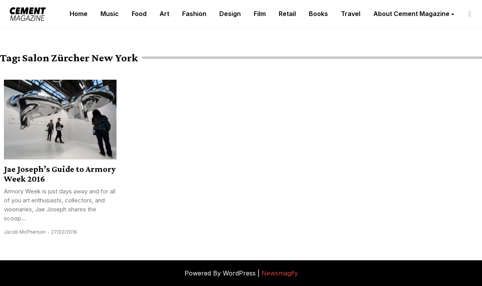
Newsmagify (280, 273)
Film (260, 14)
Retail (287, 14)
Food (139, 14)
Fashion (194, 14)
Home (79, 14)
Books (318, 14)
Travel (350, 14)
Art (164, 14)
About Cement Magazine (411, 14)
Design (230, 14)
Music (109, 14)
